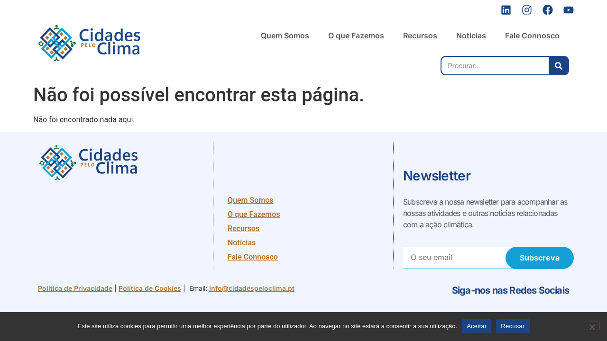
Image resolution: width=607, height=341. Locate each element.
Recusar (512, 326)
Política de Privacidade (75, 288)
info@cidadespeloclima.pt (251, 288)
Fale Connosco (532, 35)
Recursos (420, 35)
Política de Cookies (150, 288)
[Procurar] (558, 65)
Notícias (471, 35)
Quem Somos (285, 35)
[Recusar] (592, 326)
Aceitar (477, 326)
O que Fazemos (356, 35)
